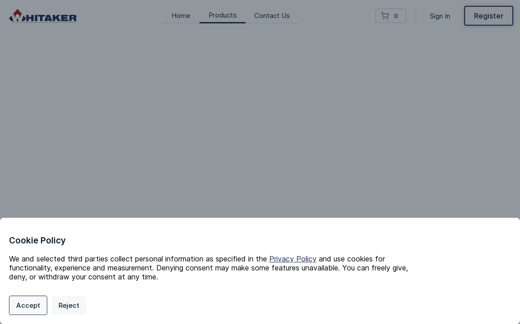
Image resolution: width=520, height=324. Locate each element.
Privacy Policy (293, 258)
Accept (28, 305)
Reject (69, 305)
